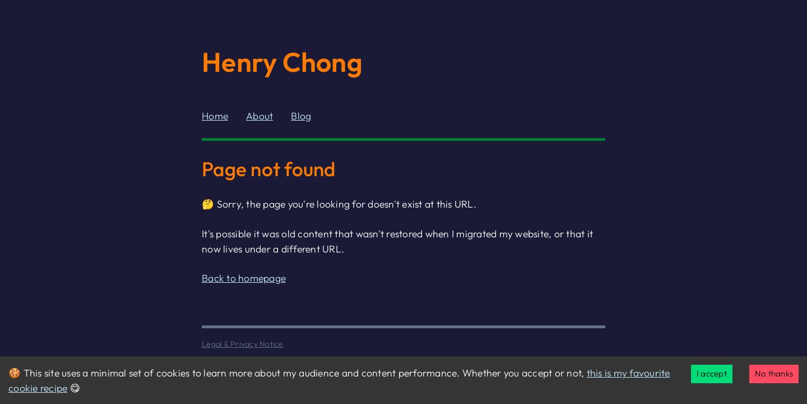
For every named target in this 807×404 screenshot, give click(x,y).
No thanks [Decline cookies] (774, 373)
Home (215, 115)
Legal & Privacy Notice (243, 344)
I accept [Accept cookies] (712, 373)
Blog (301, 115)
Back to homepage (244, 278)
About (259, 115)
